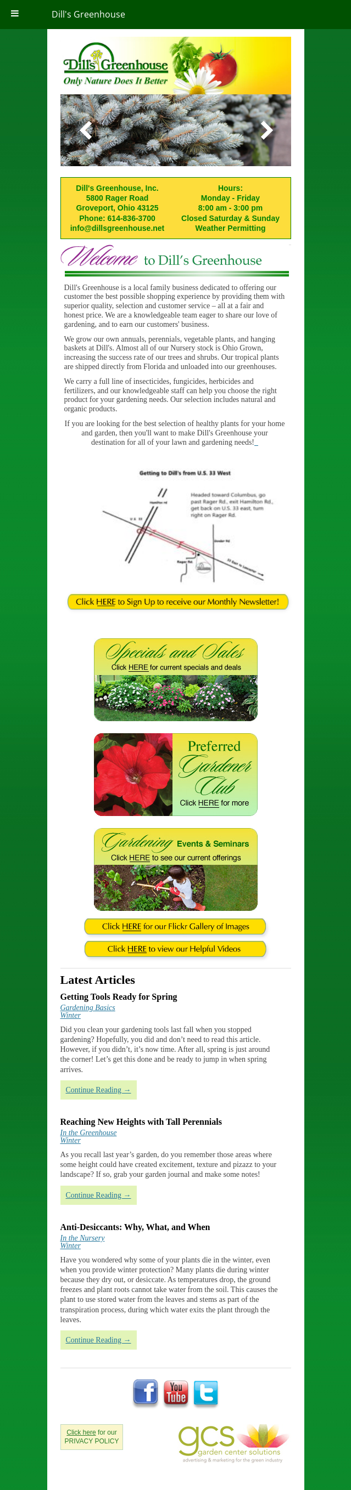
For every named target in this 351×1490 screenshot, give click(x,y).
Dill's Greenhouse (88, 14)
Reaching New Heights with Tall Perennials (141, 1121)
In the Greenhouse (88, 1133)
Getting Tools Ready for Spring (118, 996)
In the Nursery (82, 1238)
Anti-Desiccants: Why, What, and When (135, 1227)
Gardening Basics (87, 1008)
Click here (81, 1432)
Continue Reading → (98, 1090)
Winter (70, 1015)
